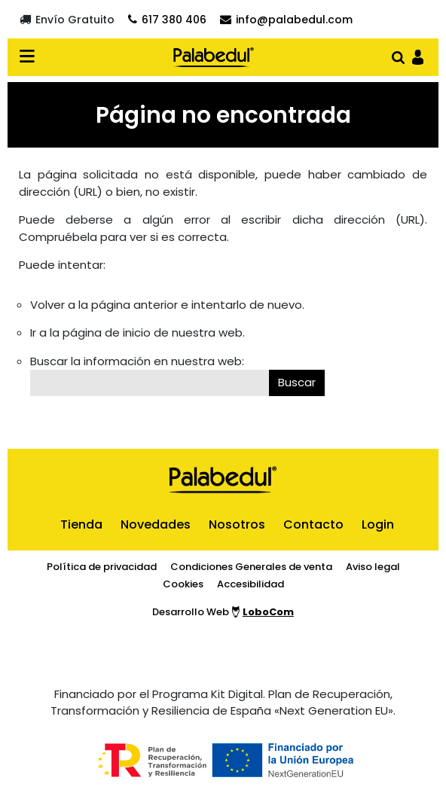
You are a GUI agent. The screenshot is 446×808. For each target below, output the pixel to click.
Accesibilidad (250, 584)
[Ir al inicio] (213, 57)
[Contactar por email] (286, 19)
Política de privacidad (102, 567)
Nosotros (237, 524)
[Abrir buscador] (398, 56)
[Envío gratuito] (67, 19)
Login (378, 524)
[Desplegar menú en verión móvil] (31, 57)
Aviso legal (373, 567)
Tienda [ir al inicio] (81, 524)
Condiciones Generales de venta (251, 567)
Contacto (313, 524)
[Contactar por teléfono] (167, 19)
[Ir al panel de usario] (417, 56)
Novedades (156, 524)
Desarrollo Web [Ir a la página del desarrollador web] (223, 612)
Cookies (183, 584)
